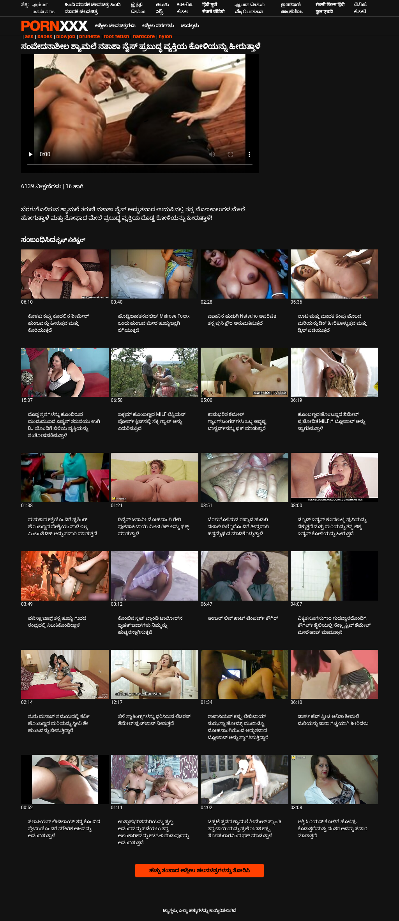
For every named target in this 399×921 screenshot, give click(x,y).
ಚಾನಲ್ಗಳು (190, 25)
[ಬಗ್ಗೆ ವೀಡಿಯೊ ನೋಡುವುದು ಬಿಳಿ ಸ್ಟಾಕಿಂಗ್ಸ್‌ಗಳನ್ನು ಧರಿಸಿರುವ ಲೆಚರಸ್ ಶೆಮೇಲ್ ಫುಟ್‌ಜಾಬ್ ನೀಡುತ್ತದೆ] (155, 674)
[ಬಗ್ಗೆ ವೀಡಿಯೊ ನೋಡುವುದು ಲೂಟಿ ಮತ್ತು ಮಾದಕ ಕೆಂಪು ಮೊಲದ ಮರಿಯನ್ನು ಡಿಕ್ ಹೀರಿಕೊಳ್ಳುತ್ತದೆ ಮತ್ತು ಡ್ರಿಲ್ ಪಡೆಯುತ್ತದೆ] (334, 274)
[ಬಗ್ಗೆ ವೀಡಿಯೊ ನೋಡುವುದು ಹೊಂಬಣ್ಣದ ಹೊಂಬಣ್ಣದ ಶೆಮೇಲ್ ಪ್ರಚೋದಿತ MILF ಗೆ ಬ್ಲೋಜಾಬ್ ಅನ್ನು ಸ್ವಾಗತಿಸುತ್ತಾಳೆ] (334, 372)
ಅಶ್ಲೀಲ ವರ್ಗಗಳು (158, 25)
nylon (165, 36)
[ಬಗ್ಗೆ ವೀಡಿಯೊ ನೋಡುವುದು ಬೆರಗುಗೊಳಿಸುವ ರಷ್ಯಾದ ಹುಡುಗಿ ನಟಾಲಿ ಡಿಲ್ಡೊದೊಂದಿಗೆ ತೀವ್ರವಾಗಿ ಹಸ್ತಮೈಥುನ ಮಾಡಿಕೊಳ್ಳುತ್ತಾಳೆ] (244, 477)
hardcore (144, 36)
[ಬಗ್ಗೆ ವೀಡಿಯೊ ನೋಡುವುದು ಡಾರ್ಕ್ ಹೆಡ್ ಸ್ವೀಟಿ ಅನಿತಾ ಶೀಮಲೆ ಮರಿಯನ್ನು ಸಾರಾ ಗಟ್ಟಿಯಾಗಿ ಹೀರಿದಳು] (334, 674)
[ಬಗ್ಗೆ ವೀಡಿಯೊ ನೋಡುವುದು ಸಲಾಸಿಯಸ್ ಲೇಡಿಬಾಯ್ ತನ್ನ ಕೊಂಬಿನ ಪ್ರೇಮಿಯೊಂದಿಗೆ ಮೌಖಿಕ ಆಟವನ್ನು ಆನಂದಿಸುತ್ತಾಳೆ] (65, 779)
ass (29, 36)
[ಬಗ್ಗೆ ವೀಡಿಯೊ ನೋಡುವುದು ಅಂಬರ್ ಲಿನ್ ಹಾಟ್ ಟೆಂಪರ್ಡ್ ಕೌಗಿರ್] (244, 575)
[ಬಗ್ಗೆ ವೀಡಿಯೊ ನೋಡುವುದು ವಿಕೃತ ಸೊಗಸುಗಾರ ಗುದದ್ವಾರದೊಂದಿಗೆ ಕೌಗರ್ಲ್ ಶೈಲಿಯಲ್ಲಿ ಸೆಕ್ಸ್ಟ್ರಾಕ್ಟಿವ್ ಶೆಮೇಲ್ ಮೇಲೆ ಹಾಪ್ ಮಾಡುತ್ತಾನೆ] (334, 575)
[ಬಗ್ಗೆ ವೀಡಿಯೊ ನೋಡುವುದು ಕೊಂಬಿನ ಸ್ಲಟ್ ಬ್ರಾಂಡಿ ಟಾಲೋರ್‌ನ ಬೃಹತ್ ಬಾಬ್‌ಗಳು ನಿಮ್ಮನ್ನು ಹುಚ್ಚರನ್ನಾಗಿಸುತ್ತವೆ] (155, 575)
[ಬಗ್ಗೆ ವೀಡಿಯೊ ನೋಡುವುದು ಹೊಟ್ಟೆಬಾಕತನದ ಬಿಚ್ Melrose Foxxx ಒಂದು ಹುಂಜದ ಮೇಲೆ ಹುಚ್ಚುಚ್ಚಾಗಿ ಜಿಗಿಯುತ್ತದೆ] (155, 274)
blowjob (65, 36)
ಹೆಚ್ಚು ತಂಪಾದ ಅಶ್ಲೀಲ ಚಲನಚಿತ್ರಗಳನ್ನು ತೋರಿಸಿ (199, 870)
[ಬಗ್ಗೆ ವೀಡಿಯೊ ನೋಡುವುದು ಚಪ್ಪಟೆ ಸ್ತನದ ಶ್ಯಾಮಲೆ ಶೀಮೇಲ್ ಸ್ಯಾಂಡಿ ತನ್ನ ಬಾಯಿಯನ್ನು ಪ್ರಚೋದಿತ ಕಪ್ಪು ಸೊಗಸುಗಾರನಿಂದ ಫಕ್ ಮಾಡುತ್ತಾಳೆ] (244, 779)
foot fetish (116, 36)
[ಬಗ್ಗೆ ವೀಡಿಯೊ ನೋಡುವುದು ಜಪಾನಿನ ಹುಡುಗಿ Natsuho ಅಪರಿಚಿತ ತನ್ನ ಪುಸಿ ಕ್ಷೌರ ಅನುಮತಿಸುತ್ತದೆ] (244, 274)
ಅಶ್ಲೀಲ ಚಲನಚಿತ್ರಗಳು (115, 25)
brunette (89, 36)
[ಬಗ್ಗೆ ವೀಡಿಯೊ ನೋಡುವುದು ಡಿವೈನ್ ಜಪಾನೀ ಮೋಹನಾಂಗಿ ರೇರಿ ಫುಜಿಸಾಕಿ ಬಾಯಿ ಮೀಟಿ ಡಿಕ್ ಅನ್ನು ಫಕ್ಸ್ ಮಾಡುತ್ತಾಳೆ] (155, 477)
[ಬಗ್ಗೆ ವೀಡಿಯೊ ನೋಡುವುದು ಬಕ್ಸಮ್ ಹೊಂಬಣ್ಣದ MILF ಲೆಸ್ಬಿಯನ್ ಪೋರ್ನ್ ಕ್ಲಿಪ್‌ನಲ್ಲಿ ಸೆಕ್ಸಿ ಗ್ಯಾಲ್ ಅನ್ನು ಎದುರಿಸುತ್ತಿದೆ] (155, 372)
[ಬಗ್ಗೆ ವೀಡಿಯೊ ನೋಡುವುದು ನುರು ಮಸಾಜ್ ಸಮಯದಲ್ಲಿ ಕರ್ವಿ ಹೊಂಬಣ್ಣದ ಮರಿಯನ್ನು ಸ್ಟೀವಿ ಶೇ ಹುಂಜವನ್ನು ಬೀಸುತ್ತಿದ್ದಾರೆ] (65, 674)
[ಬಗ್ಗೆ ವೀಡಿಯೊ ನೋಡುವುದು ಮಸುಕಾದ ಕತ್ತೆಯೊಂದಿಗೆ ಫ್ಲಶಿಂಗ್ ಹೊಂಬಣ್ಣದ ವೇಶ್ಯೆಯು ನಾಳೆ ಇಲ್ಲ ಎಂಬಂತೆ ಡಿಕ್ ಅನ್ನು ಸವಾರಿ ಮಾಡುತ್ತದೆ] (65, 477)
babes (44, 36)
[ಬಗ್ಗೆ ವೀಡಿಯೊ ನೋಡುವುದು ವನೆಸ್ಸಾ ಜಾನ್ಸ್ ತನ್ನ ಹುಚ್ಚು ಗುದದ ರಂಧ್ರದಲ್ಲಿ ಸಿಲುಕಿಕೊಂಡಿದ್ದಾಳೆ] (65, 575)
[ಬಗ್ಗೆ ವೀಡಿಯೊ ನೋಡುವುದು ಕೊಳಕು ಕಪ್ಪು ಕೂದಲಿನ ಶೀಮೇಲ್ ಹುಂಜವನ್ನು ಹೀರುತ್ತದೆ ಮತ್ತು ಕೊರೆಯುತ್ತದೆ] (65, 274)
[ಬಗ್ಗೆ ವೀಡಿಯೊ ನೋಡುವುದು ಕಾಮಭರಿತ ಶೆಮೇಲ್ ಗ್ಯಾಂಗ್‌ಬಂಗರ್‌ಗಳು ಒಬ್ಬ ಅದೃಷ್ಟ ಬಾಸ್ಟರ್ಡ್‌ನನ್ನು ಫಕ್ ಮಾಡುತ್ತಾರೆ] (244, 372)
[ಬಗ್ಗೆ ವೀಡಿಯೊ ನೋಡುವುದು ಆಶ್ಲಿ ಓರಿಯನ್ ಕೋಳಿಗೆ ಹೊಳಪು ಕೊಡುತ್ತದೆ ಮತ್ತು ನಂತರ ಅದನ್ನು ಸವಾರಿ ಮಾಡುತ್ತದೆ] (334, 779)
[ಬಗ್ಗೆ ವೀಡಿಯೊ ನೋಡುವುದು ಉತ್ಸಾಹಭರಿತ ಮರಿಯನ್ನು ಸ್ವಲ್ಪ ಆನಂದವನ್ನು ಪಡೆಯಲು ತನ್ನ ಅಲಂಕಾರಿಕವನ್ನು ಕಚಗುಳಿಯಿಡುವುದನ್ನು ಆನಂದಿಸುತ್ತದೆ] (155, 779)
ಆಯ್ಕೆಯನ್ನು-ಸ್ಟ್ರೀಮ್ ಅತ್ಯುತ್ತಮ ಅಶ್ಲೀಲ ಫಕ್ (54, 25)
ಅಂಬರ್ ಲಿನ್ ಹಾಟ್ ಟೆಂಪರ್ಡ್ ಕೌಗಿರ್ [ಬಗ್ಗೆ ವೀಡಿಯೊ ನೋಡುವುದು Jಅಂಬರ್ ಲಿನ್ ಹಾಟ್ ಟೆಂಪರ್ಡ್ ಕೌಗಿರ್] (243, 618)
